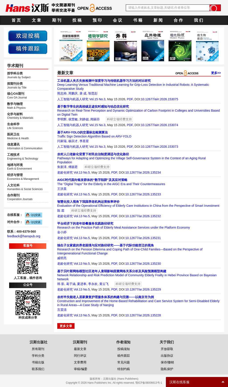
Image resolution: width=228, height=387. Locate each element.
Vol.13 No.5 (82, 172)
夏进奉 (81, 284)
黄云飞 (104, 284)
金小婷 (62, 232)
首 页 (16, 20)
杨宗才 (73, 141)
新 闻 (158, 20)
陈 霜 (60, 210)
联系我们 (38, 369)
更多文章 (66, 326)
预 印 (97, 20)
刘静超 (84, 119)
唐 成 (83, 93)
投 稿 (76, 20)
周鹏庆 (73, 93)
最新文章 (80, 349)
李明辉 (62, 119)
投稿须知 (123, 349)
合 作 (178, 20)
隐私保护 (167, 369)
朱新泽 (62, 167)
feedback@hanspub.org (23, 236)
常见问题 (123, 362)
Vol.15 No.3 (97, 99)
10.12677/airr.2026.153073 (159, 146)
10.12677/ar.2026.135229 (143, 289)
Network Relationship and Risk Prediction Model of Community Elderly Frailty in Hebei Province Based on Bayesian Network (137, 275)
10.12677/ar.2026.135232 (143, 216)
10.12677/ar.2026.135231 (143, 238)
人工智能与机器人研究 (72, 99)
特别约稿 (123, 369)
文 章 (36, 20)
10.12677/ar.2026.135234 (143, 172)
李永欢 (93, 284)
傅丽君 (73, 167)
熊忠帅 (62, 93)
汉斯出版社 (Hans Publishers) (120, 378)
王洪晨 (62, 188)
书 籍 (137, 20)
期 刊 (56, 20)
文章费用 (80, 362)
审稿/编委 (80, 369)
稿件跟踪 (123, 355)
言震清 (62, 309)
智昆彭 (93, 93)
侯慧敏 (73, 119)
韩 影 (60, 284)
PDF (130, 99)
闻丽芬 (95, 119)
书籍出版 (38, 362)
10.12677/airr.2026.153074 (159, 125)
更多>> (216, 73)
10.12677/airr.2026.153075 (159, 99)
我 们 (198, 20)
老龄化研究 (65, 172)
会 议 (117, 20)
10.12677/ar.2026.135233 (143, 194)
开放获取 (167, 349)
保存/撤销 (167, 362)
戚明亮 (62, 258)
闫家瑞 (62, 141)
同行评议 (80, 355)
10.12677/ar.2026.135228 (143, 315)
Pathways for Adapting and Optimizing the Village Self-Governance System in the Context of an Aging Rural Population (131, 158)
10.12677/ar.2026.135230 (143, 263)
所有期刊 (38, 349)
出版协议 (167, 355)
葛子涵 (70, 284)
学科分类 (38, 355)
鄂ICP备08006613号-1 (148, 382)
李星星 (84, 141)
